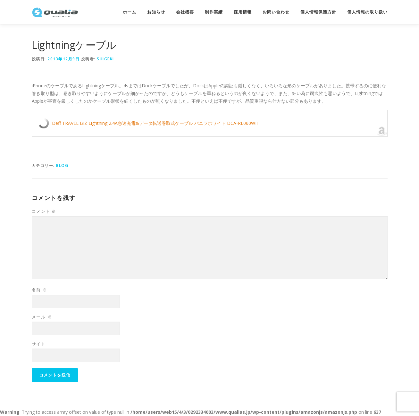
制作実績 (214, 12)
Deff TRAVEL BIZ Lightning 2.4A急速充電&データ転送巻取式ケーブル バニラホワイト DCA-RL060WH (155, 123)
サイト (39, 344)
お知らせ (156, 12)
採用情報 (243, 12)
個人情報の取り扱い (367, 12)
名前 (39, 290)
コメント (44, 211)
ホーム (129, 12)
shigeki (105, 59)
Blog (62, 165)
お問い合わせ (276, 12)
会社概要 (185, 12)
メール (42, 317)
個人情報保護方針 (318, 12)
